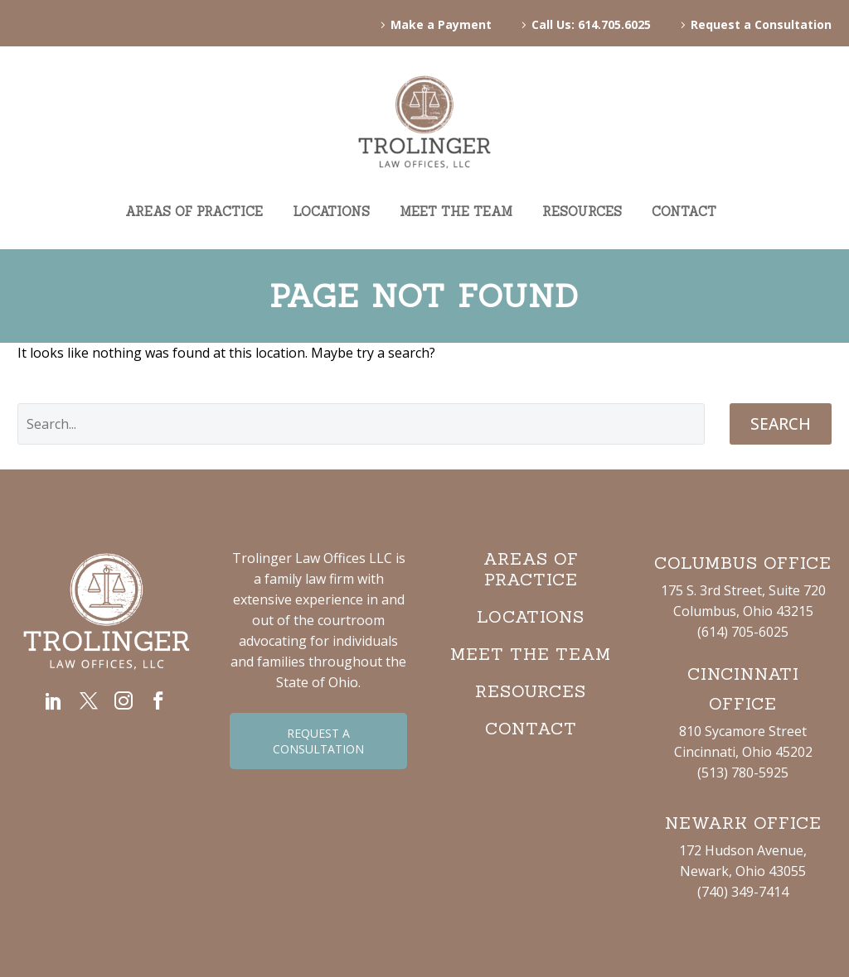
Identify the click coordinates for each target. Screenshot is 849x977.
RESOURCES (582, 211)
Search (780, 424)
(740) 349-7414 (742, 892)
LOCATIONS (331, 211)
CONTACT (684, 211)
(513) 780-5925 (742, 772)
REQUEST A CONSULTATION (318, 741)
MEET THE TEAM (456, 211)
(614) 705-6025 (742, 632)
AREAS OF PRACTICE (194, 211)
